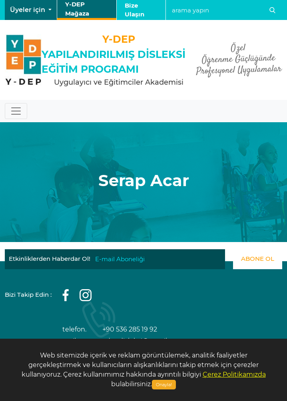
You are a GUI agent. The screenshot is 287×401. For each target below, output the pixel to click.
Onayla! (164, 384)
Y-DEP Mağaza (77, 8)
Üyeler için (28, 10)
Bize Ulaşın (134, 10)
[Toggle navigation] (16, 111)
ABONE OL (257, 258)
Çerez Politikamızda (234, 374)
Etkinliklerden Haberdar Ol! (49, 258)
